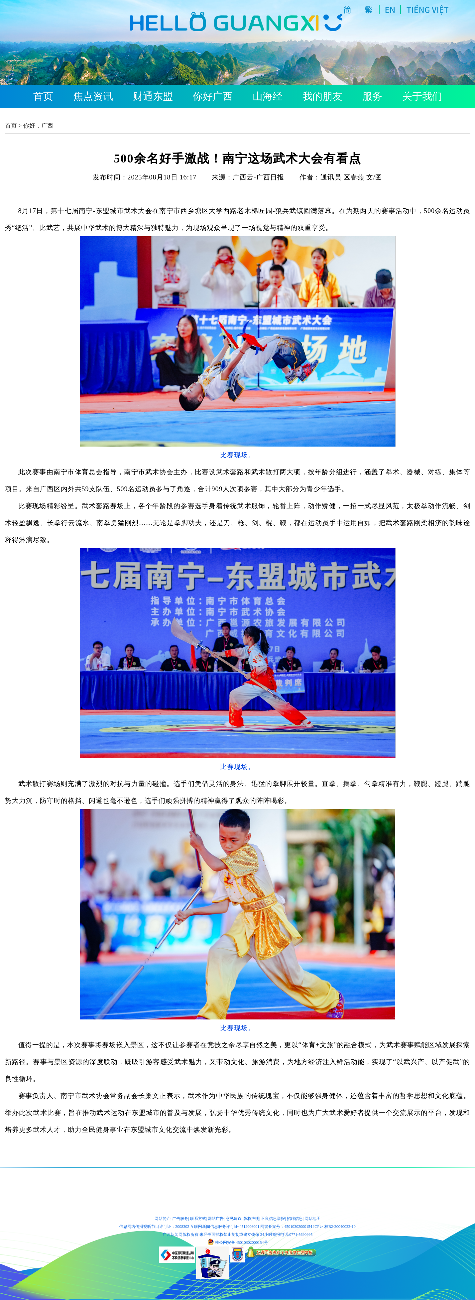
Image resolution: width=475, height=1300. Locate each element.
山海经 (268, 96)
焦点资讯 (93, 96)
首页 (43, 96)
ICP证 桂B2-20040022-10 (334, 1226)
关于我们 (422, 96)
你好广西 (213, 96)
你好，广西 (38, 125)
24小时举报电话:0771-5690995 (286, 1234)
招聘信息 (295, 1218)
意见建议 (234, 1218)
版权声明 (251, 1218)
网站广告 (216, 1218)
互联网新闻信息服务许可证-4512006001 (224, 1226)
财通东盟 (153, 96)
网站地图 (312, 1218)
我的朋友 (322, 96)
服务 (372, 96)
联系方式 (198, 1218)
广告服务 (180, 1218)
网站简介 (163, 1218)
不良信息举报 (273, 1218)
